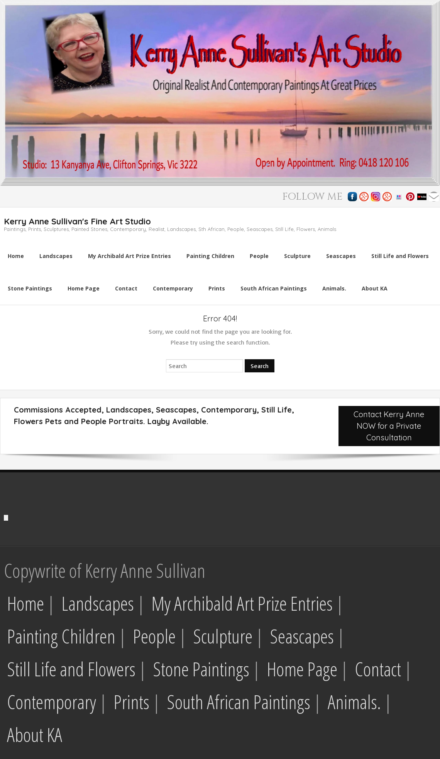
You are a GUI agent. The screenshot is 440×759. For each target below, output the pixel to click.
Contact (378, 669)
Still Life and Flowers (71, 669)
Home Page (302, 669)
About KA (34, 735)
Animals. (354, 702)
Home (25, 603)
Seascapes (302, 636)
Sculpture (222, 636)
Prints (131, 702)
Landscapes (97, 603)
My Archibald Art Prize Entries (242, 603)
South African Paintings (238, 702)
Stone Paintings (201, 669)
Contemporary (51, 702)
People (154, 636)
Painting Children (61, 636)
